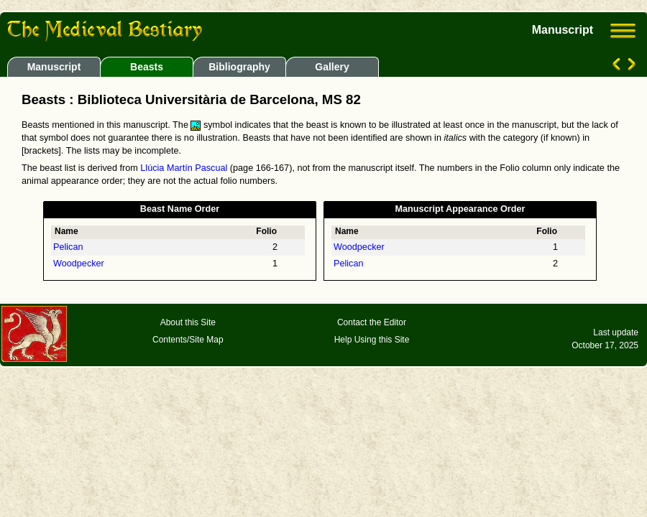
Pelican (68, 247)
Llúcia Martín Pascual (183, 168)
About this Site (188, 322)
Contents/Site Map (188, 340)
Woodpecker (78, 263)
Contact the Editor (371, 322)
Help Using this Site (372, 340)
